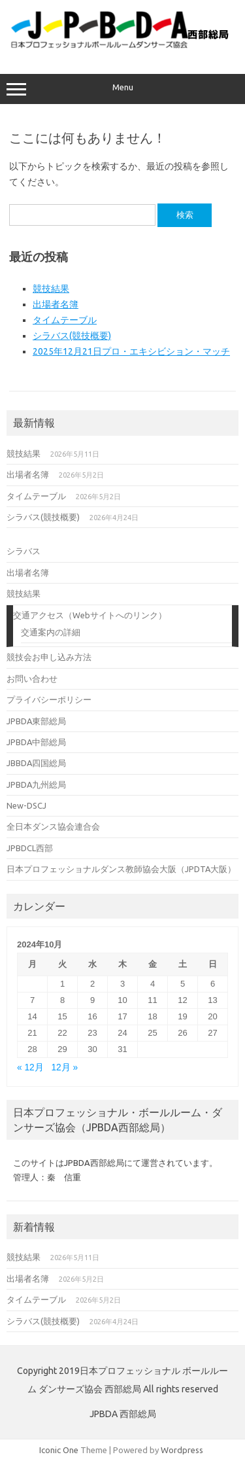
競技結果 (51, 288)
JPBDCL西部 (30, 848)
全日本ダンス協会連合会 (53, 826)
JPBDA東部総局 (36, 721)
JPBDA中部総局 (36, 742)
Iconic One (58, 1449)
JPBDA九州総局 (36, 784)
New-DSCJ (26, 805)
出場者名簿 (55, 304)
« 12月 (30, 1067)
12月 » (64, 1067)
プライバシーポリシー (49, 699)
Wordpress (182, 1449)
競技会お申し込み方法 (49, 656)
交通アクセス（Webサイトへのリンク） (90, 615)
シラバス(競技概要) (72, 335)
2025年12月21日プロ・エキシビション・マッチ (131, 351)
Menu (122, 89)
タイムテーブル (65, 320)
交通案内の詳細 (50, 632)
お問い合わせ (32, 678)
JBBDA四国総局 (36, 762)
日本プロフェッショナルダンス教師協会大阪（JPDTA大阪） (121, 868)
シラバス (24, 550)
